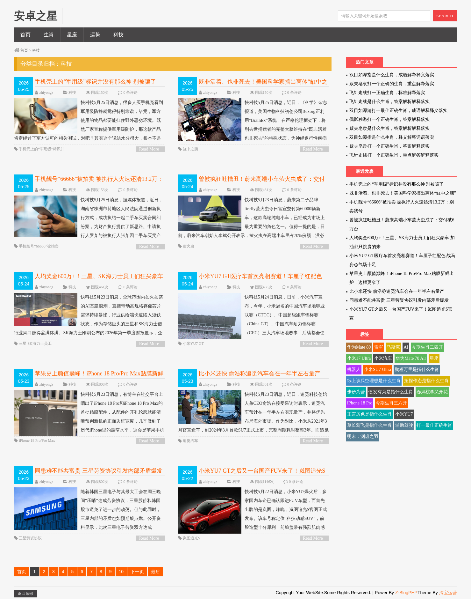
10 (121, 571)
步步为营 (356, 391)
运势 (95, 34)
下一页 (137, 571)
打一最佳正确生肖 (434, 425)
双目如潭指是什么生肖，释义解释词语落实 (391, 137)
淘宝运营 (448, 592)
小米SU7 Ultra (377, 369)
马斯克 (393, 347)
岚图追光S (191, 538)
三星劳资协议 (30, 538)
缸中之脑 (190, 149)
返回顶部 (25, 593)
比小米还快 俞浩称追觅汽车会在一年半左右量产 (260, 373)
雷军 (378, 347)
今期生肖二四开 (427, 347)
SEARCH (444, 15)
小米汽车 (383, 358)
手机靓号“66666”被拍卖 (39, 246)
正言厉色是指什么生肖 (369, 414)
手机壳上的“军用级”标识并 (41, 149)
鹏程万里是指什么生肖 (417, 369)
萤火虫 (188, 246)
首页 (25, 34)
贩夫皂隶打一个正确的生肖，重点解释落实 (391, 83)
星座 (72, 34)
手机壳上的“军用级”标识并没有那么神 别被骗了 (95, 81)
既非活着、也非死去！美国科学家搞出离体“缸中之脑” (402, 193)
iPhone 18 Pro (359, 403)
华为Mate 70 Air (411, 358)
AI (405, 347)
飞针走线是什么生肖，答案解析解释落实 (389, 101)
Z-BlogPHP (406, 592)
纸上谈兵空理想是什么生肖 (374, 380)
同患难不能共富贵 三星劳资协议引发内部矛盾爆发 (98, 471)
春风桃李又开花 (432, 391)
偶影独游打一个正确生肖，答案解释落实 (389, 119)
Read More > (149, 149)
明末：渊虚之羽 (362, 436)
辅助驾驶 (404, 425)
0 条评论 (130, 92)
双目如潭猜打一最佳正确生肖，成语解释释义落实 (398, 110)
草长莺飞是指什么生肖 (369, 425)
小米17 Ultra (359, 358)
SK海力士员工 (39, 343)
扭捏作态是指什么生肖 (426, 380)
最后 (155, 571)
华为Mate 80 (359, 347)
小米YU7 (404, 414)
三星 (22, 343)
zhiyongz (46, 92)
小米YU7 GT (193, 343)
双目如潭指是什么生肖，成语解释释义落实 (391, 74)
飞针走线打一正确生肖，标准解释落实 (387, 92)
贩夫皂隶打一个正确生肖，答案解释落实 (389, 146)
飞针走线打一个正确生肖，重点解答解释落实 (394, 155)
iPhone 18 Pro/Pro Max (37, 440)
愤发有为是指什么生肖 (390, 391)
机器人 (353, 369)
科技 (118, 34)
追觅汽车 (190, 441)
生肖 (49, 34)
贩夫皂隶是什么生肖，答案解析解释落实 (389, 128)
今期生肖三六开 (391, 403)
